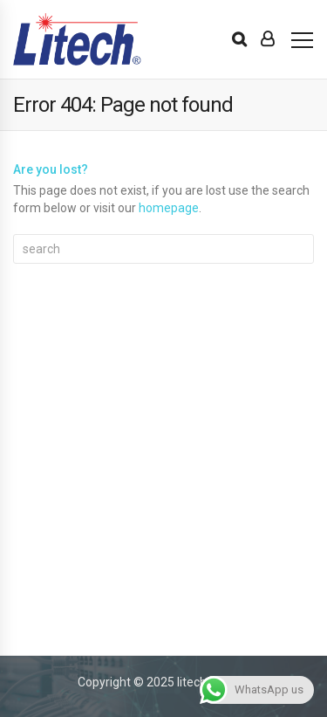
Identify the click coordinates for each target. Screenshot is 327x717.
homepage (169, 208)
